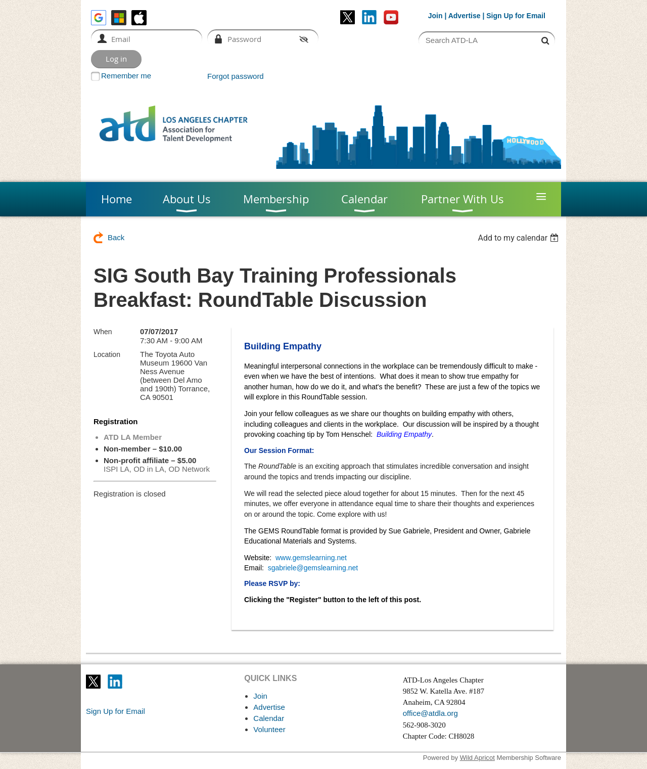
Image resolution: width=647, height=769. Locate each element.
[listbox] (519, 238)
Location (107, 354)
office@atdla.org (430, 713)
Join (435, 16)
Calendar (268, 718)
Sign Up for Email (115, 711)
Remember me (126, 75)
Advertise (464, 16)
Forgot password (235, 76)
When (103, 332)
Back (116, 237)
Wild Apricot (477, 757)
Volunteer (269, 729)
